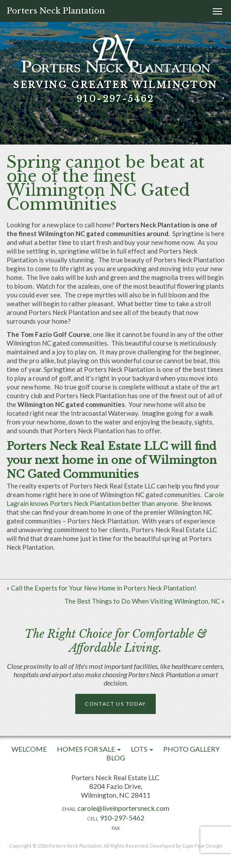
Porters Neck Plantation (56, 11)
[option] (115, 72)
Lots (142, 749)
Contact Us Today (115, 703)
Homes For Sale (89, 749)
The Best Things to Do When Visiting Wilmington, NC (142, 601)
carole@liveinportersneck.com (123, 808)
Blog (115, 757)
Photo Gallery (191, 749)
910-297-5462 (115, 99)
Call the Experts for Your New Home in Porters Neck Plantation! (103, 588)
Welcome (29, 749)
